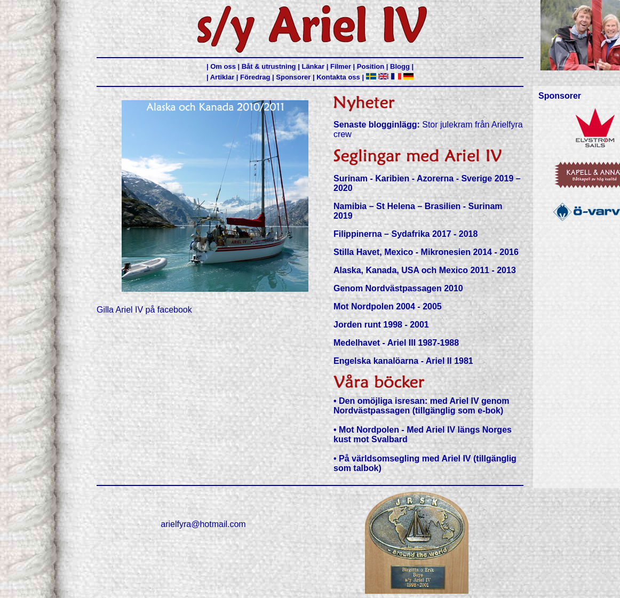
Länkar (312, 66)
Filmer (340, 66)
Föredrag (255, 77)
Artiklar (222, 77)
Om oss (223, 66)
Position (370, 66)
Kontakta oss (338, 77)
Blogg (400, 66)
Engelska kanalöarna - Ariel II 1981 (403, 360)
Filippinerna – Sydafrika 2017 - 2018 (405, 233)
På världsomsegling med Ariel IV (405, 458)
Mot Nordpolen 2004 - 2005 (387, 306)
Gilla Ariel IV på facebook (144, 309)
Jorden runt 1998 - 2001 (381, 324)
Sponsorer (293, 77)
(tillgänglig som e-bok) (458, 410)
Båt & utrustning (269, 66)
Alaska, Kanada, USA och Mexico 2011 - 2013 (424, 270)
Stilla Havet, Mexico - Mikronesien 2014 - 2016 (426, 252)
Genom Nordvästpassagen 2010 (398, 288)
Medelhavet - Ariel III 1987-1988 (396, 342)
